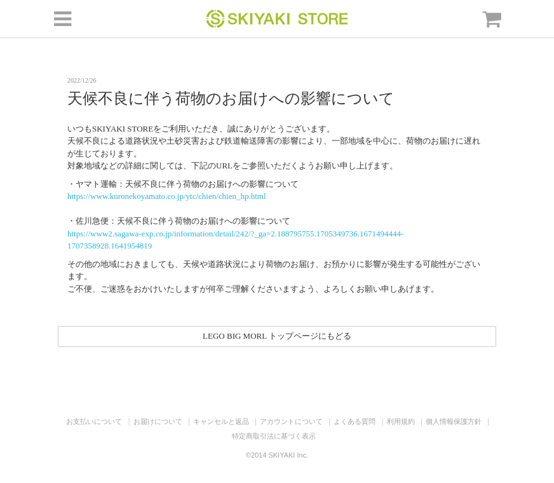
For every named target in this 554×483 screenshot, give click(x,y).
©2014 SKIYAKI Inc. (277, 455)
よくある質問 (354, 421)
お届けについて (157, 421)
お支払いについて (94, 421)
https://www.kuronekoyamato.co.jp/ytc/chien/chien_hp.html (166, 196)
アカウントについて (291, 421)
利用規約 (401, 421)
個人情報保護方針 (454, 421)
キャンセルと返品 (221, 421)
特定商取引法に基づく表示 (274, 436)
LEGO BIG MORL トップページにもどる (277, 336)
